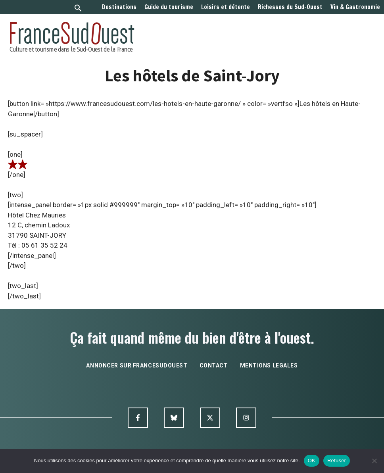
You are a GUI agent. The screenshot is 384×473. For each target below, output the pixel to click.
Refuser (336, 460)
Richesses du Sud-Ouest (290, 7)
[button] (78, 9)
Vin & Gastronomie (355, 7)
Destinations (119, 7)
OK (311, 460)
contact (214, 365)
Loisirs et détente (225, 7)
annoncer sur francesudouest (136, 365)
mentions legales (269, 365)
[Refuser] (374, 461)
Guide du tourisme (168, 7)
